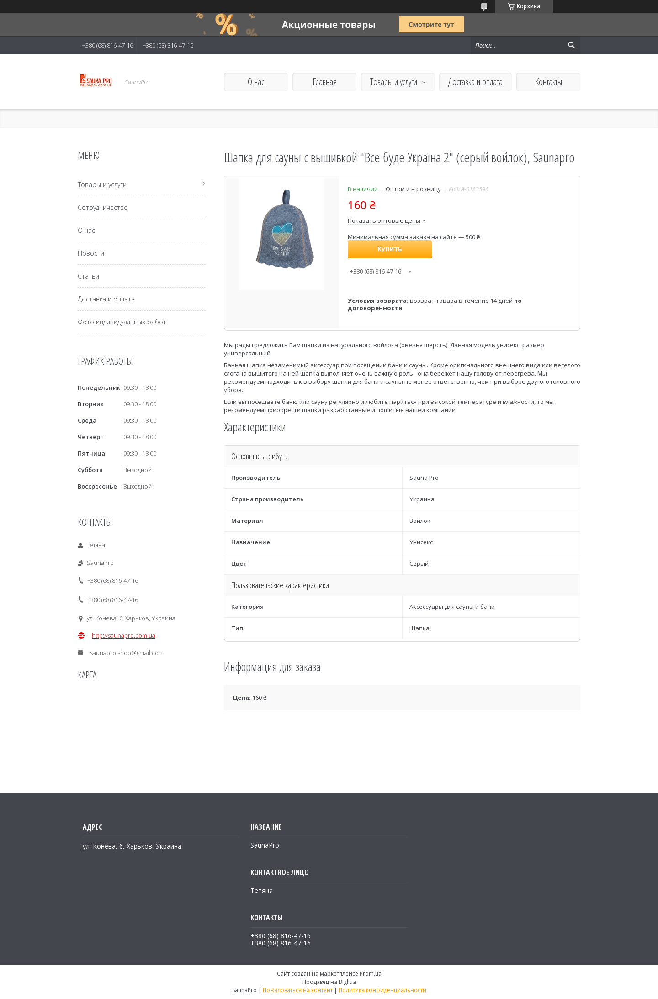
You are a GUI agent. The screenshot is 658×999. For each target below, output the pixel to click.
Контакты (548, 81)
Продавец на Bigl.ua (329, 982)
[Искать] (571, 45)
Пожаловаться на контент (298, 990)
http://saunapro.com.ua (123, 635)
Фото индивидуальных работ (122, 321)
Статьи (88, 276)
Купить (389, 248)
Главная (325, 81)
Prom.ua (371, 974)
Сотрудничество (103, 207)
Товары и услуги (393, 81)
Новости (91, 253)
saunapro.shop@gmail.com (127, 652)
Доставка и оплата (475, 81)
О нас (256, 81)
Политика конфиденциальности (382, 990)
